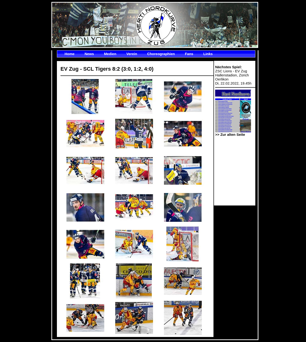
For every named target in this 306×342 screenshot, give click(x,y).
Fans (189, 54)
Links (208, 54)
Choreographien (161, 54)
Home (70, 54)
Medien (110, 54)
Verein (131, 54)
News (89, 54)
